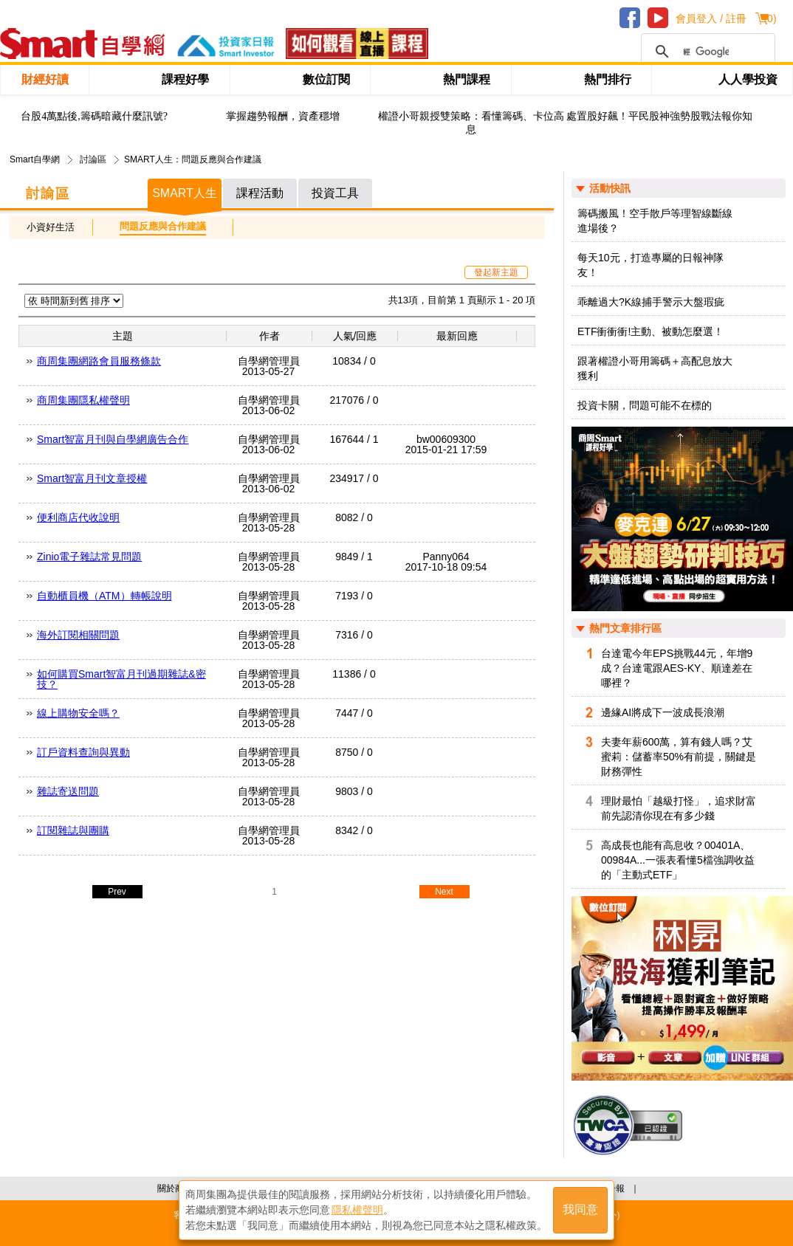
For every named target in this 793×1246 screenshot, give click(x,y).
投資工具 (335, 193)
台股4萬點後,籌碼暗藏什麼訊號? (94, 116)
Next (444, 892)
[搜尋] (706, 52)
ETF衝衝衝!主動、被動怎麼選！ (650, 331)
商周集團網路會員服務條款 (99, 361)
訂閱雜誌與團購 (73, 830)
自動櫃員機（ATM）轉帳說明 (104, 596)
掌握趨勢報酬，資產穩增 (283, 116)
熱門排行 (607, 79)
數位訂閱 (326, 79)
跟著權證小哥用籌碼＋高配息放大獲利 (654, 368)
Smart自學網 (35, 159)
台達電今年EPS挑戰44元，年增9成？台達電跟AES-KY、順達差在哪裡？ (676, 668)
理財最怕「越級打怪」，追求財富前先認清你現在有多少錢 (678, 808)
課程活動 (260, 193)
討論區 (93, 159)
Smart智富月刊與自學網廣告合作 (112, 439)
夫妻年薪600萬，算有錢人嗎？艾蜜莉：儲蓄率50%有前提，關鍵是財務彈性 (678, 756)
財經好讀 (45, 79)
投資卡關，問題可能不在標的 (644, 405)
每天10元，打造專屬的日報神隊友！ (650, 265)
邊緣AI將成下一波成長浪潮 (662, 712)
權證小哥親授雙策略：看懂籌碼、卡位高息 (471, 123)
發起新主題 (496, 272)
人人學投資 (747, 79)
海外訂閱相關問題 (78, 635)
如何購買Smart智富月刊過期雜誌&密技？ (121, 679)
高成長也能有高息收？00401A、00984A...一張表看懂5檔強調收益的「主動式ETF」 (678, 860)
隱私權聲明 (357, 1210)
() (769, 18)
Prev (117, 892)
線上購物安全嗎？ (78, 713)
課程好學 (185, 79)
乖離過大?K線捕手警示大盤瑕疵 (650, 302)
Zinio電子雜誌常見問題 (89, 556)
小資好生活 (51, 227)
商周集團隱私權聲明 (83, 400)
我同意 (580, 1210)
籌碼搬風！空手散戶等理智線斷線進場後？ (654, 220)
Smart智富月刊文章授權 (92, 478)
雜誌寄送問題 (68, 791)
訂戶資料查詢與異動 (83, 752)
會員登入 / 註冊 (711, 18)
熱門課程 (466, 79)
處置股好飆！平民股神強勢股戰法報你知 (659, 116)
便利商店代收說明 (78, 517)
